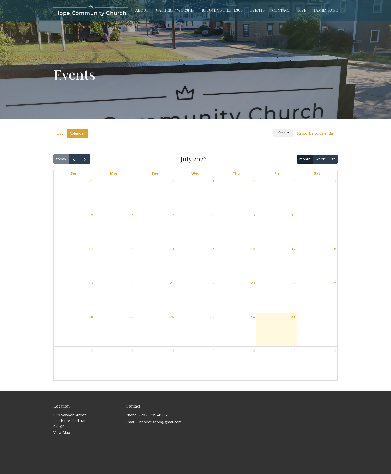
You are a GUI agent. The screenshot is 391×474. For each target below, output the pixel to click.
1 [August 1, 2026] (335, 316)
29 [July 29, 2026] (212, 316)
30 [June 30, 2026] (172, 180)
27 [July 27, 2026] (131, 316)
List (60, 133)
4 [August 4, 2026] (173, 350)
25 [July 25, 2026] (334, 282)
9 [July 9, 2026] (254, 214)
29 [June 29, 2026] (131, 180)
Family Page (326, 10)
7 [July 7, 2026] (173, 214)
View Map (61, 432)
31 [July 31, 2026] (293, 316)
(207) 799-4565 (153, 414)
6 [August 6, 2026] (254, 350)
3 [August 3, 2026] (132, 350)
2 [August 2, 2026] (92, 350)
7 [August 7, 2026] (294, 350)
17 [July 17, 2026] (293, 248)
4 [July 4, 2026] (335, 180)
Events (257, 10)
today (61, 159)
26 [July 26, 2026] (91, 316)
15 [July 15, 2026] (212, 248)
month (304, 159)
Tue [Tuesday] (154, 173)
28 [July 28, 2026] (172, 316)
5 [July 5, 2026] (92, 214)
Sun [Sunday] (74, 173)
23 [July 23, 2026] (253, 282)
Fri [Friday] (276, 173)
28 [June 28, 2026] (91, 180)
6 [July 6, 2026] (132, 214)
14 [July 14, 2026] (172, 248)
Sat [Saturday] (317, 173)
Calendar (77, 133)
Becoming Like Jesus (222, 10)
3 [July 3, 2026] (294, 180)
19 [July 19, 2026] (91, 282)
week (320, 159)
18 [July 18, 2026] (334, 248)
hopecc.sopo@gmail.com (160, 421)
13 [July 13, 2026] (131, 248)
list (332, 159)
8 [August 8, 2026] (335, 350)
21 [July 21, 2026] (172, 282)
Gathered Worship (175, 10)
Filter (283, 133)
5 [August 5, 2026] (213, 350)
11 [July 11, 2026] (334, 214)
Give (301, 10)
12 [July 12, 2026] (91, 248)
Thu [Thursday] (236, 173)
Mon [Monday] (114, 173)
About (141, 10)
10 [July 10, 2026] (293, 214)
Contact (281, 10)
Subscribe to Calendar (315, 133)
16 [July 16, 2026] (253, 248)
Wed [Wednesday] (195, 173)
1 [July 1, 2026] (213, 180)
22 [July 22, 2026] (212, 282)
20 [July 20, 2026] (131, 282)
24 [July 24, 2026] (293, 282)
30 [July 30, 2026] (253, 316)
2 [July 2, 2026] (254, 180)
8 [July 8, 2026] (213, 214)
